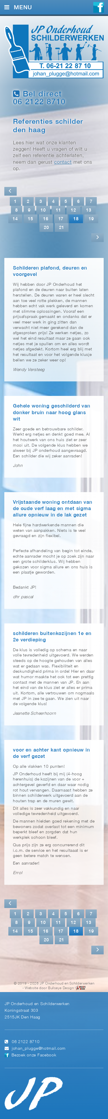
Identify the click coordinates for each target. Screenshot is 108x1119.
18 (76, 219)
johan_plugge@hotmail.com (39, 1049)
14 (15, 219)
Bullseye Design (61, 988)
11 (58, 210)
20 (46, 228)
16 (45, 219)
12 (73, 210)
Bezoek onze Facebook (34, 1055)
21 (61, 228)
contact (63, 162)
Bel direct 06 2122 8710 (39, 98)
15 (30, 219)
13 (88, 210)
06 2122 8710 (26, 1042)
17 (61, 219)
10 (43, 210)
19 (91, 219)
